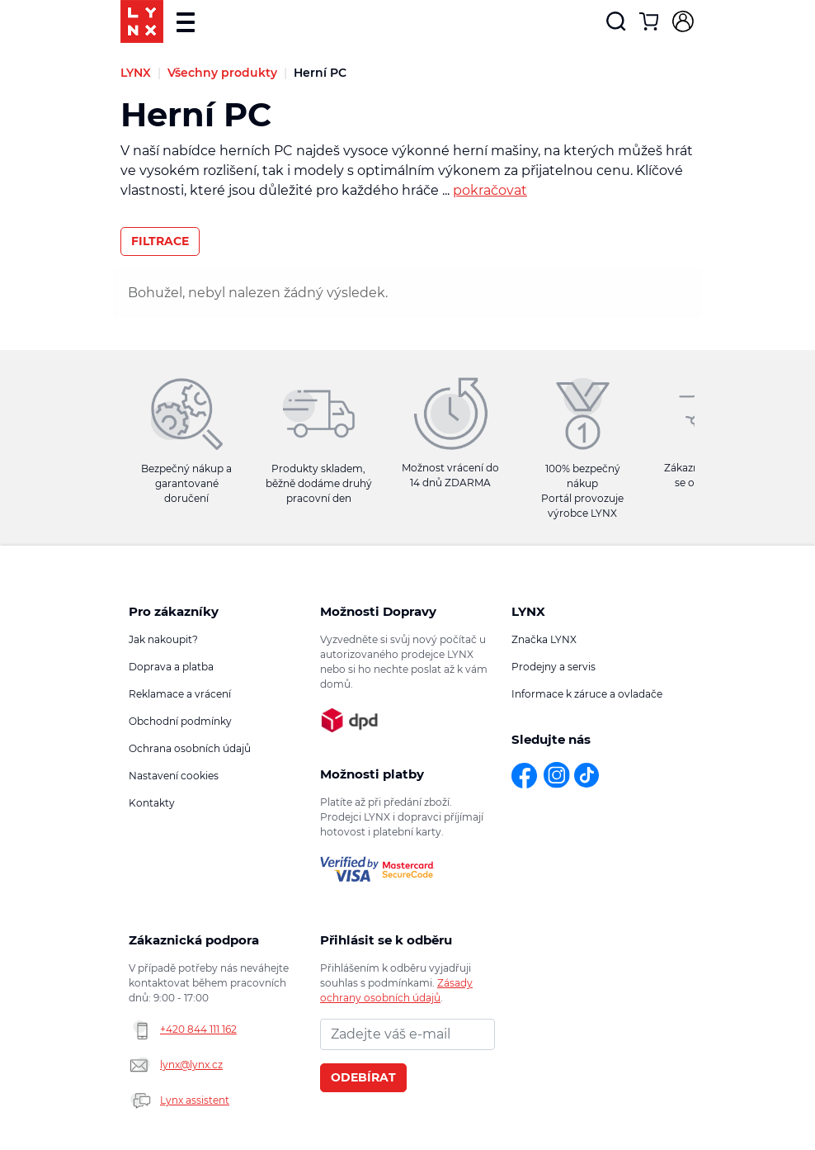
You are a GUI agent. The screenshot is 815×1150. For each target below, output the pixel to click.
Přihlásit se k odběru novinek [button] (386, 940)
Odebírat (363, 1077)
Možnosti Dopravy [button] (378, 611)
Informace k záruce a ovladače (586, 694)
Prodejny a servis (553, 666)
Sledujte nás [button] (551, 739)
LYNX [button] (528, 611)
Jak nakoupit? (163, 639)
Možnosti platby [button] (372, 774)
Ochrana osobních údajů (190, 748)
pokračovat (490, 190)
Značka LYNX (544, 639)
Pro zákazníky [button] (174, 611)
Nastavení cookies (174, 775)
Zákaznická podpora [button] (194, 940)
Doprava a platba (171, 666)
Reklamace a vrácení (180, 694)
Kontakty (152, 803)
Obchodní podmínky (180, 721)
